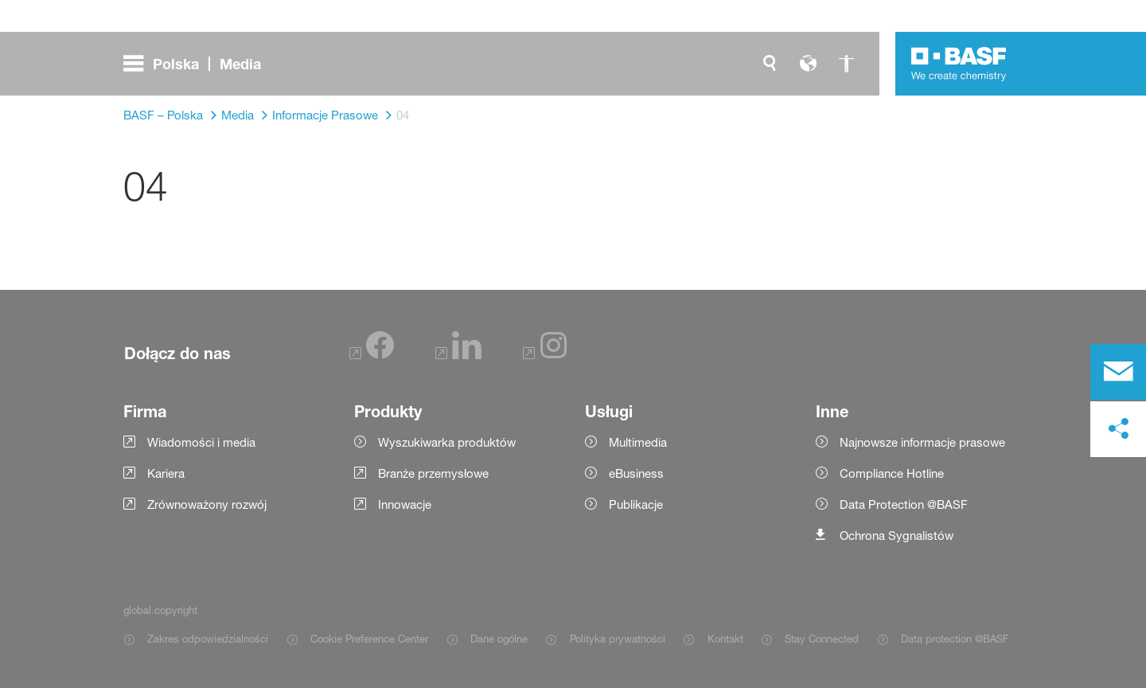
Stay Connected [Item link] (822, 638)
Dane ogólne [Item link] (499, 638)
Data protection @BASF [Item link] (954, 638)
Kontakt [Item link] (725, 638)
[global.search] (769, 64)
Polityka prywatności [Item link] (617, 638)
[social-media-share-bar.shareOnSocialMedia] (1118, 429)
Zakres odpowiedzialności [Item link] (207, 638)
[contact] (1118, 372)
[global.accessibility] (846, 64)
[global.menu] (198, 63)
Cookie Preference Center (369, 638)
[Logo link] (959, 63)
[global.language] (807, 64)
